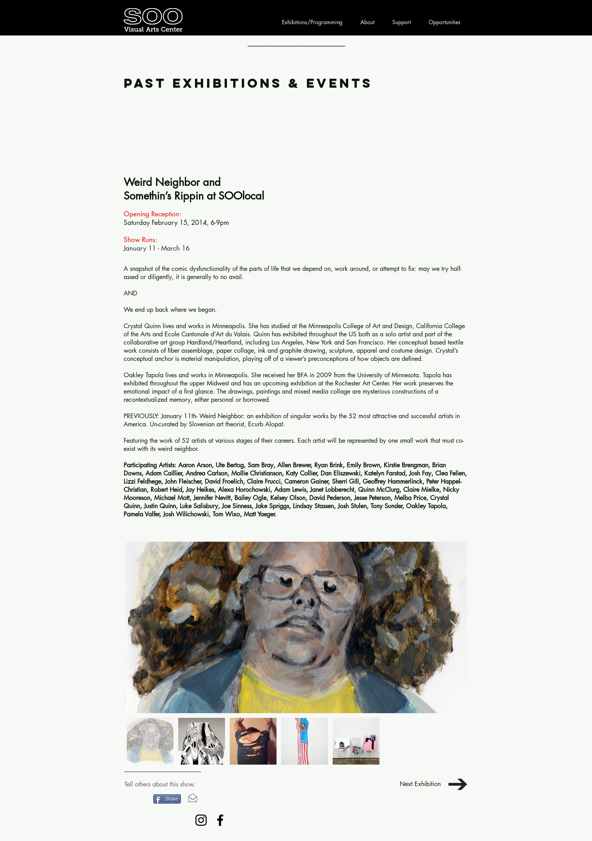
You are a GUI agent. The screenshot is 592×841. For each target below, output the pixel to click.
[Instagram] (201, 820)
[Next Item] (453, 627)
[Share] (167, 799)
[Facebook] (220, 820)
